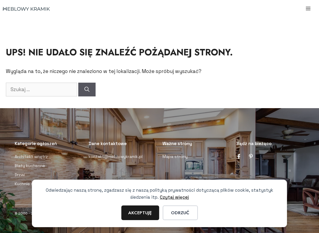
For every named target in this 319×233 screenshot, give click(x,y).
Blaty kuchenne (30, 165)
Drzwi (20, 174)
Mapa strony (175, 156)
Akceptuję (140, 213)
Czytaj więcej (174, 197)
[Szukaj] (87, 90)
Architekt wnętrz (31, 156)
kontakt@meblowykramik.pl (115, 156)
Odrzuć (180, 213)
